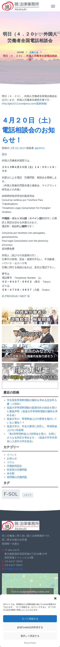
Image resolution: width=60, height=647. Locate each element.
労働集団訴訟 (14, 466)
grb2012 (40, 148)
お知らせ (33, 52)
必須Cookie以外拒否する (30, 627)
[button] (55, 598)
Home (20, 52)
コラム (10, 462)
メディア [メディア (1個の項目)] (27, 495)
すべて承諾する (30, 618)
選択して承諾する (30, 635)
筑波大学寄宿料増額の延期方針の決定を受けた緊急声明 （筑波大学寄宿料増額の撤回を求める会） (32, 411)
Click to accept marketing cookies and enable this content (30, 593)
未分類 (10, 473)
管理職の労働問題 (17, 477)
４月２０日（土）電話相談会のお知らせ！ (28, 130)
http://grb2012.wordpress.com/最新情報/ (24, 103)
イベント (12, 454)
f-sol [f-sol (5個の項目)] (11, 494)
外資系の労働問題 (17, 469)
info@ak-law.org (14, 569)
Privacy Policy (30, 643)
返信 (4, 154)
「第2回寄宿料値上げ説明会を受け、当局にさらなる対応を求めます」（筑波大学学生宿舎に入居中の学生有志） (32, 437)
